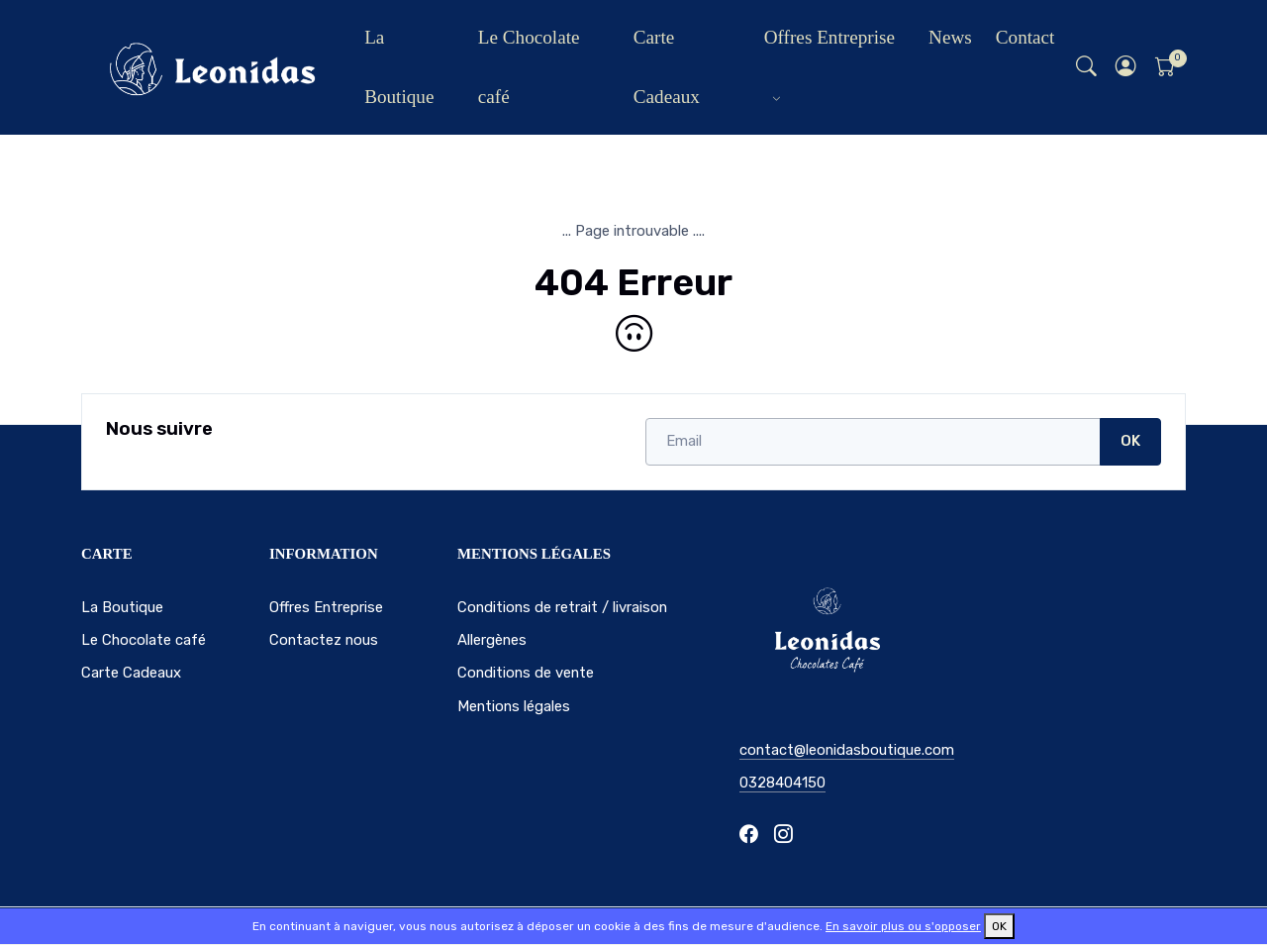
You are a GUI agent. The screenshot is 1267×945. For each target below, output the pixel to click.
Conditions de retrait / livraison (562, 607)
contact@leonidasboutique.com (846, 750)
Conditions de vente (525, 673)
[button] (1126, 68)
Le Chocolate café (529, 67)
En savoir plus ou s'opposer (903, 926)
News (950, 37)
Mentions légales (513, 706)
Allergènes (492, 640)
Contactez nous (323, 640)
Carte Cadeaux (667, 67)
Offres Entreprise (829, 37)
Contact (1025, 37)
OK (1130, 441)
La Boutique (399, 67)
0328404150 (782, 782)
